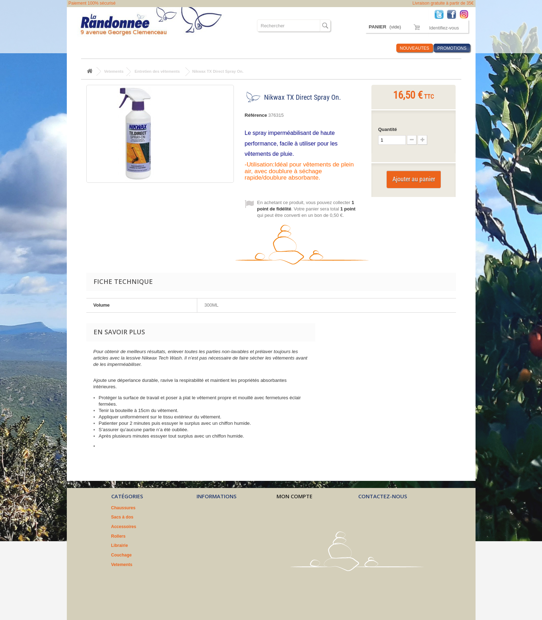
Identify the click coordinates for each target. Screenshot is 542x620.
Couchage (237, 48)
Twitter (440, 14)
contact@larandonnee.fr (398, 539)
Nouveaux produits (216, 507)
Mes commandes (294, 507)
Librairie (209, 48)
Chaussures (88, 48)
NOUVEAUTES (414, 48)
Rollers (184, 48)
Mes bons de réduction (300, 545)
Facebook (453, 14)
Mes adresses (291, 526)
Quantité (387, 129)
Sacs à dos (121, 48)
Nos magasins (211, 517)
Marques (346, 48)
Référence (256, 115)
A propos (206, 536)
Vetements (267, 48)
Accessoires (154, 48)
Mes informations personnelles (308, 536)
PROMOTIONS (451, 48)
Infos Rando (377, 48)
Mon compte (294, 496)
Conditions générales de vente (227, 526)
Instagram (465, 14)
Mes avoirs (288, 517)
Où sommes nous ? (308, 48)
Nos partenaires (213, 545)
